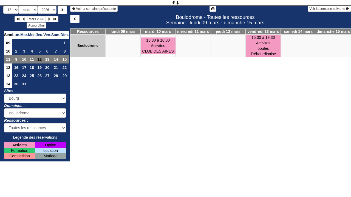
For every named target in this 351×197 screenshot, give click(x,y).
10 (8, 51)
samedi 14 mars (298, 31)
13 (47, 59)
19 (39, 67)
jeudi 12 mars (228, 31)
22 (65, 67)
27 (47, 76)
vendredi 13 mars (263, 31)
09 (8, 43)
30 (16, 84)
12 (8, 67)
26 (39, 76)
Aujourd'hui (36, 25)
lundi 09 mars (123, 31)
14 (56, 59)
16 (16, 67)
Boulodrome (87, 46)
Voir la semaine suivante (329, 9)
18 (32, 67)
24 (24, 76)
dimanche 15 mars (333, 31)
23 (16, 76)
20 (47, 67)
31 (24, 84)
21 (56, 67)
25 (32, 76)
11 (8, 59)
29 (65, 76)
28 (56, 76)
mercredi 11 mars (193, 31)
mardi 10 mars (158, 31)
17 (24, 67)
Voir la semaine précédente (94, 9)
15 (65, 59)
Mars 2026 (36, 19)
